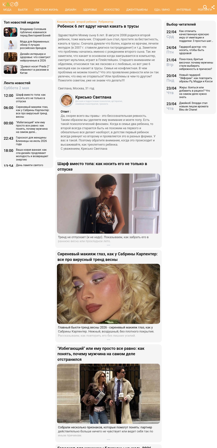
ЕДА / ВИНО (162, 9)
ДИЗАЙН (70, 9)
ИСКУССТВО (112, 9)
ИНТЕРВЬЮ (183, 9)
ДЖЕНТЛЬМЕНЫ (137, 9)
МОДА (7, 9)
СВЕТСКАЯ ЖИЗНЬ (46, 9)
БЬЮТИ (22, 9)
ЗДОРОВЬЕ (90, 9)
